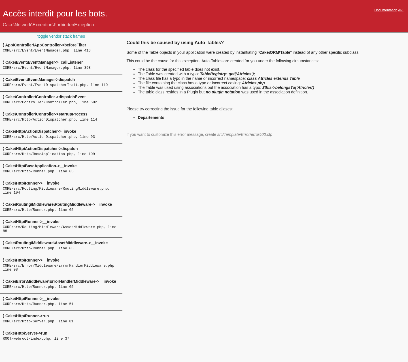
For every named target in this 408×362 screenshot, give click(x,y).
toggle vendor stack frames (61, 36)
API (400, 10)
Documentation (385, 10)
